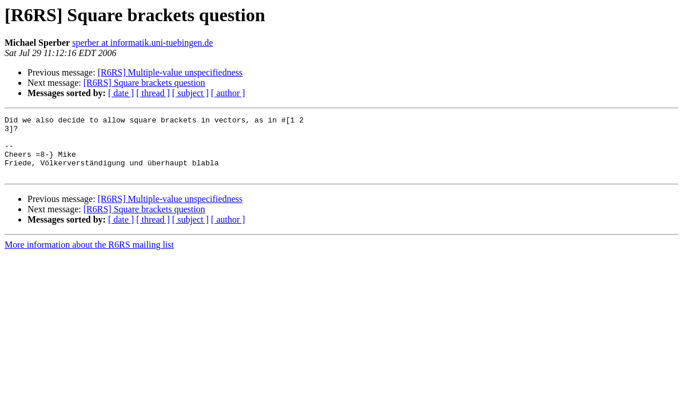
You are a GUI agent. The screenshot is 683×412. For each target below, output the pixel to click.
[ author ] (228, 93)
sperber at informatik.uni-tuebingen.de (142, 42)
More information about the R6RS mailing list (89, 257)
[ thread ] (153, 93)
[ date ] (121, 93)
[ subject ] (190, 93)
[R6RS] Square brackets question (144, 83)
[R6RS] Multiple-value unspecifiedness (170, 72)
